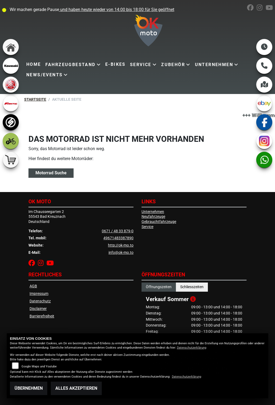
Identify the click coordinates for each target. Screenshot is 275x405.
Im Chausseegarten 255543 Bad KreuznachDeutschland (47, 216)
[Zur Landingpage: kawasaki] (11, 66)
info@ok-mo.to (120, 252)
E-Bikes (115, 64)
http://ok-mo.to (120, 245)
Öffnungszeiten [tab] (159, 287)
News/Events (44, 74)
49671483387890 (118, 238)
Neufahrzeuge (153, 216)
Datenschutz (40, 301)
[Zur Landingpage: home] (11, 47)
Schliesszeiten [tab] (192, 287)
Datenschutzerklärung (191, 347)
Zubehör (173, 64)
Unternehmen (214, 64)
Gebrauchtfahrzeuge (159, 221)
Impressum (39, 293)
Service (140, 64)
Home (33, 64)
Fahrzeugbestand (70, 64)
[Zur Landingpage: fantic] (11, 103)
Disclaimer (38, 308)
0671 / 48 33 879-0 (117, 231)
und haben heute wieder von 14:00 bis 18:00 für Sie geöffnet (116, 9)
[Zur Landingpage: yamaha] (11, 85)
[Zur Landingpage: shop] (11, 160)
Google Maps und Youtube (39, 366)
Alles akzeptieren (76, 388)
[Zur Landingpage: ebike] (11, 141)
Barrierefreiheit (42, 316)
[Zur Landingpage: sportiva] (11, 122)
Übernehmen (29, 388)
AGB (33, 286)
